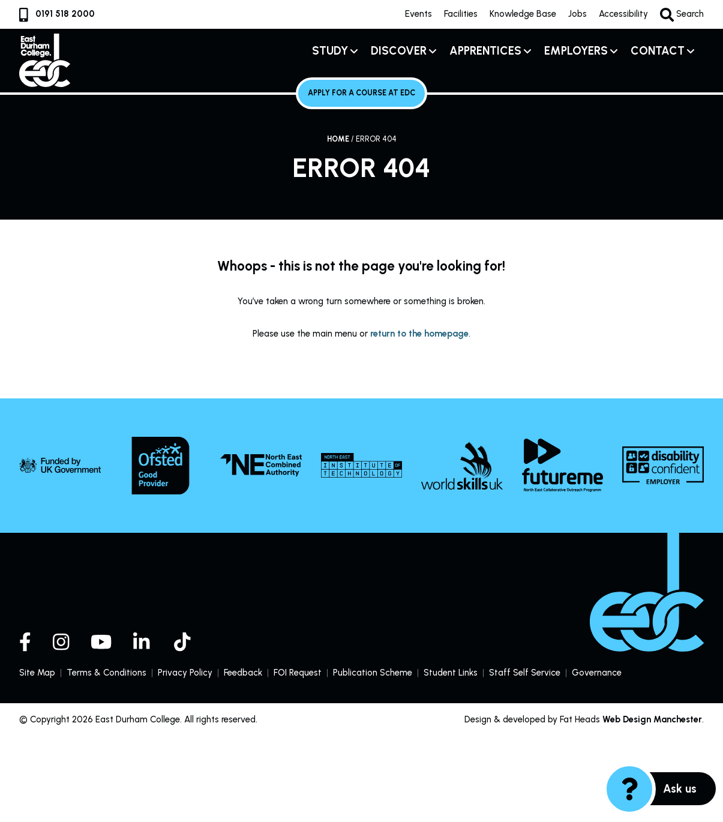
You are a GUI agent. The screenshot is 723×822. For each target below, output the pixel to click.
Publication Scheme (372, 672)
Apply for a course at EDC (361, 92)
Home (338, 138)
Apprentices (485, 51)
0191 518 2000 (57, 13)
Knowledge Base (522, 13)
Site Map (37, 672)
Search (681, 14)
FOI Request (298, 672)
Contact (658, 51)
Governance (597, 672)
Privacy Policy (185, 672)
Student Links (451, 672)
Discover (399, 51)
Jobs (577, 13)
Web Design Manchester (652, 719)
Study (330, 51)
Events (417, 13)
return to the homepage (419, 333)
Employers (576, 51)
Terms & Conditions (106, 672)
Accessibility (622, 13)
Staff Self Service (525, 673)
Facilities (460, 13)
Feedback (243, 672)
